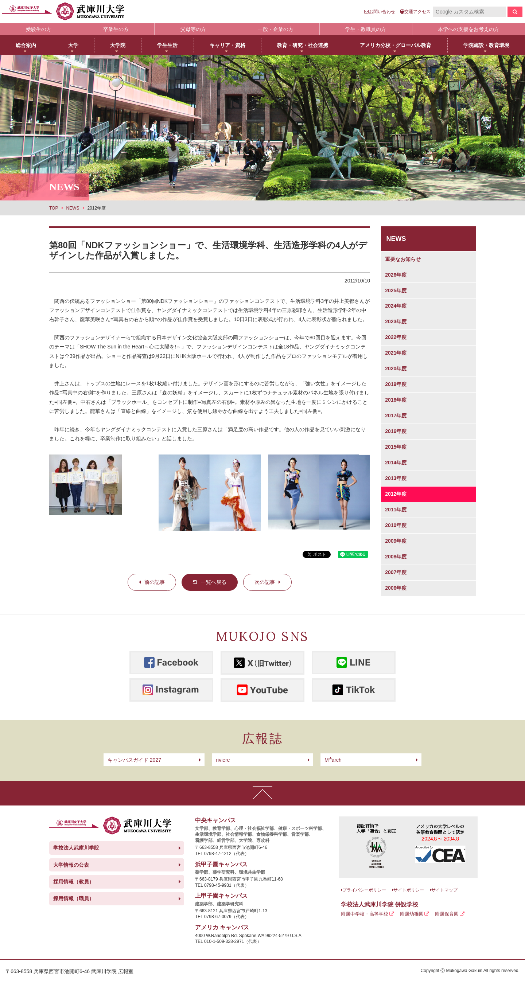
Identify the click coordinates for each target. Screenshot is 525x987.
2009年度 (396, 541)
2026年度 (396, 275)
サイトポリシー (408, 890)
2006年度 (396, 588)
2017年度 (396, 415)
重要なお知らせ (403, 259)
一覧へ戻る (213, 582)
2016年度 (396, 431)
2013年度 (396, 478)
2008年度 (396, 556)
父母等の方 (193, 29)
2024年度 (396, 306)
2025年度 (396, 290)
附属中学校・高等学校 (364, 914)
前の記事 (154, 582)
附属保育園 (447, 914)
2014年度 (396, 462)
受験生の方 (38, 29)
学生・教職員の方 (365, 29)
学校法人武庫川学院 (76, 848)
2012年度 (396, 494)
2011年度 (396, 509)
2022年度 (396, 337)
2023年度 (396, 321)
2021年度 (396, 353)
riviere (223, 760)
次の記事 (264, 582)
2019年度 (396, 384)
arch (333, 760)
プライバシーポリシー (364, 890)
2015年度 (396, 447)
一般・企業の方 (275, 29)
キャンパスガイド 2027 (134, 760)
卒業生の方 (116, 29)
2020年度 (396, 368)
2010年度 (396, 525)
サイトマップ (444, 890)
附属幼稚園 (412, 914)
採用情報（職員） (73, 898)
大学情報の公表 (71, 865)
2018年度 (396, 400)
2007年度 (396, 572)
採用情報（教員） (73, 882)
